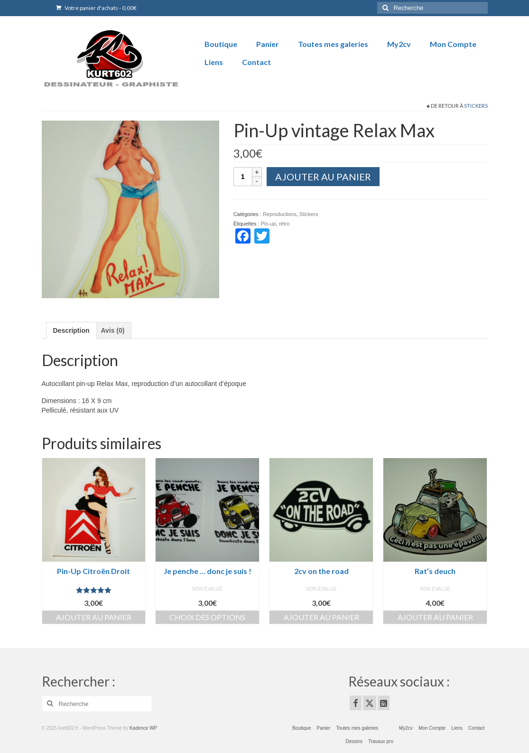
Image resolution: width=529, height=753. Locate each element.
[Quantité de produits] (242, 176)
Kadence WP (143, 728)
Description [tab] (71, 330)
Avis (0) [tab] (112, 330)
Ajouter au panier (323, 176)
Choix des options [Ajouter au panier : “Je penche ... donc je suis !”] (207, 616)
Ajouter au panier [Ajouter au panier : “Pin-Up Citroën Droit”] (93, 616)
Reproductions (280, 214)
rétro (284, 223)
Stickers (476, 106)
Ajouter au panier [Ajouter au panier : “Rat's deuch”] (435, 616)
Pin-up (268, 223)
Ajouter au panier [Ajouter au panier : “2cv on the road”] (321, 616)
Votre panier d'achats (96, 7)
